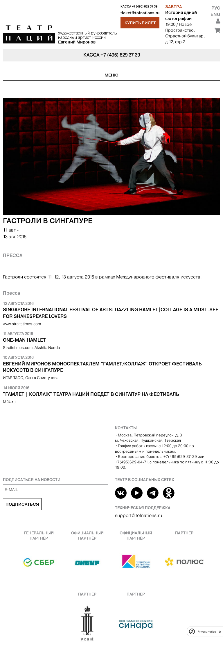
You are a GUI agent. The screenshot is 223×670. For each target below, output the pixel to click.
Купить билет (140, 23)
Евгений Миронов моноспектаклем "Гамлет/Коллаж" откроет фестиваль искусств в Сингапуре (102, 367)
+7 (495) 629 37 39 (144, 6)
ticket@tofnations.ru (140, 12)
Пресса (12, 255)
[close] (220, 631)
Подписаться (22, 504)
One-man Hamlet (24, 340)
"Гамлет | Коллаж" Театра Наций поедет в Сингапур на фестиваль (91, 394)
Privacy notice (207, 631)
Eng (215, 14)
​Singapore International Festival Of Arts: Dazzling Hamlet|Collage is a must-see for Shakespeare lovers (110, 313)
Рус (215, 8)
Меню (111, 75)
